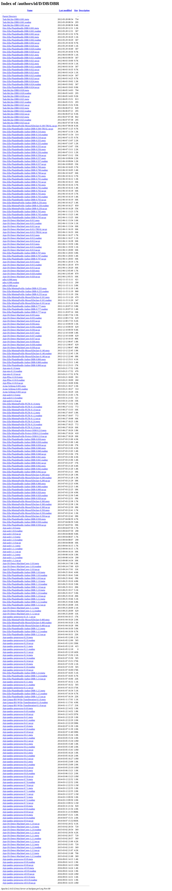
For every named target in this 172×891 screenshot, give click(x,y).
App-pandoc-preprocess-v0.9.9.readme (19, 871)
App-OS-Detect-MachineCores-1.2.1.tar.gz (21, 832)
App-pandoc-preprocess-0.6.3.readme (19, 756)
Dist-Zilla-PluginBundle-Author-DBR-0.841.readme (25, 460)
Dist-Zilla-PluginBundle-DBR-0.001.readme (22, 31)
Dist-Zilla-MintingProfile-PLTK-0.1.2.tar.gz (22, 418)
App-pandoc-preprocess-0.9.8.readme (19, 862)
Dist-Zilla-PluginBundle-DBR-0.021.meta (21, 55)
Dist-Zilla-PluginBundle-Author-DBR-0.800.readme (25, 362)
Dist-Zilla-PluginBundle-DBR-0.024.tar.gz (21, 87)
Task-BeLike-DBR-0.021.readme (17, 102)
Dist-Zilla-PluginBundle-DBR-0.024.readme (22, 84)
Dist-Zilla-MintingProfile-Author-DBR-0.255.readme (26, 291)
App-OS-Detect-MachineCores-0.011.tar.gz (21, 226)
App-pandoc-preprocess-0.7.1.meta (18, 788)
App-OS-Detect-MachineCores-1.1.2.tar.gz (21, 614)
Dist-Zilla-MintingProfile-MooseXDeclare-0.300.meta (26, 501)
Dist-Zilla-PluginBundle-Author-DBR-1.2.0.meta (24, 590)
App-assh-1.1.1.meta (11, 546)
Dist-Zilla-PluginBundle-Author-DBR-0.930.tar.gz (24, 525)
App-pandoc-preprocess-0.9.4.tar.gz (18, 821)
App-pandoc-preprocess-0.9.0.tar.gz (18, 812)
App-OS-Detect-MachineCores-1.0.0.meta (21, 563)
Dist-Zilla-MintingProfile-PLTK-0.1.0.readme (22, 407)
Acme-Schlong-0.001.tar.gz (14, 392)
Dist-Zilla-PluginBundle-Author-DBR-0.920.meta (24, 492)
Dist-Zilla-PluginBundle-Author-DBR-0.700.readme (25, 170)
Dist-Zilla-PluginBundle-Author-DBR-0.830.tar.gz (24, 445)
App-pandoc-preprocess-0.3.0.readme (19, 667)
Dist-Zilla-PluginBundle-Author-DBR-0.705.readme (25, 214)
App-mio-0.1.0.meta (11, 368)
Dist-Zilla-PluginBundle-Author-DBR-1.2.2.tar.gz (24, 605)
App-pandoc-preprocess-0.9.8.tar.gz (18, 865)
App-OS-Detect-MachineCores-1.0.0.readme (22, 566)
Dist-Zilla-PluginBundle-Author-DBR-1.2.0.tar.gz (24, 596)
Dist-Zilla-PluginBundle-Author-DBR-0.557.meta (24, 158)
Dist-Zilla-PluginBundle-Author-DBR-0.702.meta (24, 185)
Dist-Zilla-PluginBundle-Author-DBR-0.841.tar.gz (24, 463)
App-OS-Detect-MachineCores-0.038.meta (21, 342)
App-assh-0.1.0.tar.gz (12, 401)
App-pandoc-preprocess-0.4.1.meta (18, 717)
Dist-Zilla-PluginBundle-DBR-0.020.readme (22, 49)
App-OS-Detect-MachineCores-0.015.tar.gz (21, 268)
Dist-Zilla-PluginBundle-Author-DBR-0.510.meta (24, 132)
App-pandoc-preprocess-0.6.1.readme (19, 738)
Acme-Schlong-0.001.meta (14, 386)
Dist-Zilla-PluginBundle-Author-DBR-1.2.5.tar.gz (24, 696)
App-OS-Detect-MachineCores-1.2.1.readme (22, 838)
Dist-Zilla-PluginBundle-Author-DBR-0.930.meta (24, 519)
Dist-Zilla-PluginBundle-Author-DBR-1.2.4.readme (25, 676)
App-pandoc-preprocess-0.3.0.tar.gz (18, 670)
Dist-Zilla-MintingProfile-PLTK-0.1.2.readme (22, 415)
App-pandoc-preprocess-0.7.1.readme (19, 791)
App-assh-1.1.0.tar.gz (12, 543)
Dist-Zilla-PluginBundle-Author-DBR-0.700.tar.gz (24, 173)
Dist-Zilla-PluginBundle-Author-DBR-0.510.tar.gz (24, 137)
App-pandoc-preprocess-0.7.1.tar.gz (18, 794)
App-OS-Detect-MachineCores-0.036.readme (22, 327)
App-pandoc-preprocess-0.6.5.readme (19, 764)
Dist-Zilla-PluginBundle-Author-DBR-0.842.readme (25, 469)
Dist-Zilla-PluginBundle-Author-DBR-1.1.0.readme (25, 584)
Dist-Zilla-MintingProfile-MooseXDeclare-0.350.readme (27, 513)
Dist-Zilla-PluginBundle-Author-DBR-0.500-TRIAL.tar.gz (28, 129)
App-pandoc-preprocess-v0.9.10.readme (20, 880)
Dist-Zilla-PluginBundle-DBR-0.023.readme (22, 75)
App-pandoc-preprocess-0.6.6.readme (19, 773)
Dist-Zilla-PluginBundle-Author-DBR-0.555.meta (24, 140)
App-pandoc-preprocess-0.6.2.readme (19, 747)
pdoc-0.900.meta (10, 279)
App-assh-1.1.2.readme (13, 557)
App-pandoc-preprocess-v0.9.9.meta (18, 868)
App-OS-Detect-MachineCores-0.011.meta (21, 220)
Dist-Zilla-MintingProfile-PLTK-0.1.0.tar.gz (22, 410)
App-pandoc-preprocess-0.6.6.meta (18, 770)
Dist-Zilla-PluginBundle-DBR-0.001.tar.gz (21, 34)
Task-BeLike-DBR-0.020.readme (17, 93)
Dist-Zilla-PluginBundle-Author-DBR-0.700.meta (24, 167)
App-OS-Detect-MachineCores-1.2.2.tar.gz (21, 841)
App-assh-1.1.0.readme (13, 540)
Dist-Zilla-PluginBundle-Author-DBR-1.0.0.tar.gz (24, 578)
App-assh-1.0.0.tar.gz (12, 534)
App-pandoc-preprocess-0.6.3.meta (18, 753)
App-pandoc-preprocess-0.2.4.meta (18, 655)
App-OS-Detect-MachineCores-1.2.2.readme (22, 847)
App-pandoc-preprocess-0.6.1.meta (18, 735)
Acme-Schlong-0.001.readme (15, 389)
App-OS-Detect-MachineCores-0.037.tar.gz (21, 339)
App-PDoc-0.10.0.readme (14, 380)
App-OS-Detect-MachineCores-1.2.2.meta (21, 844)
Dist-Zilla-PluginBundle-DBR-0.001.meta (21, 28)
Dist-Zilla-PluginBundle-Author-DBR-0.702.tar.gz (24, 191)
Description (84, 10)
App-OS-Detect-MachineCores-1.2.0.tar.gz (21, 824)
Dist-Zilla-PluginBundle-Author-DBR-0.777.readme (25, 309)
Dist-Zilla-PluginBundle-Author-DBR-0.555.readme (25, 143)
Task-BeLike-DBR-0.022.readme (17, 111)
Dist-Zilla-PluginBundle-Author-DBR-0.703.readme (25, 197)
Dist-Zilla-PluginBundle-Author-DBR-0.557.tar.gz (24, 164)
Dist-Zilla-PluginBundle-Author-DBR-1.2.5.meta (24, 690)
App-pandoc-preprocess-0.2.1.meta (18, 646)
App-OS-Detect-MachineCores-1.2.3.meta (21, 853)
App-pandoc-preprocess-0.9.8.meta (18, 859)
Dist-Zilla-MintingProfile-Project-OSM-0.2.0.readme (26, 433)
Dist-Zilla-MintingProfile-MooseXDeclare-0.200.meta (26, 475)
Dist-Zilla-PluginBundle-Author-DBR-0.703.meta (24, 194)
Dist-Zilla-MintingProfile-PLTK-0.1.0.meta (21, 404)
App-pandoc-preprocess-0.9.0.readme (19, 809)
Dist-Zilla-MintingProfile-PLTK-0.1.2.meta (21, 412)
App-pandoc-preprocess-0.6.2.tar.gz (18, 750)
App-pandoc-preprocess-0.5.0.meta (18, 726)
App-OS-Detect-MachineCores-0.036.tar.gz (21, 330)
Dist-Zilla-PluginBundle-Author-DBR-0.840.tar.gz (24, 454)
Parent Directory (10, 16)
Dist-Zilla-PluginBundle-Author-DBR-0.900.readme (25, 486)
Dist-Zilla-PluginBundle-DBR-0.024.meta (21, 81)
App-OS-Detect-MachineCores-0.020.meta (21, 271)
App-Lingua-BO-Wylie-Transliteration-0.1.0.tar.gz (24, 705)
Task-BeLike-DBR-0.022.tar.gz (16, 114)
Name (30, 10)
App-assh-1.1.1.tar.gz (12, 551)
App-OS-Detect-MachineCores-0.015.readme (22, 265)
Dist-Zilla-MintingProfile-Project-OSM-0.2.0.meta (24, 430)
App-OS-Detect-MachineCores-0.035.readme (22, 318)
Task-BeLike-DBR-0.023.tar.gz (16, 123)
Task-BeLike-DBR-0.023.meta (16, 117)
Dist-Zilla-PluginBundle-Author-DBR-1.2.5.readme (25, 693)
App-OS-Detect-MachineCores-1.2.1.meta (21, 835)
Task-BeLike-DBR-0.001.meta (16, 19)
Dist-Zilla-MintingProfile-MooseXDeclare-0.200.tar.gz (26, 481)
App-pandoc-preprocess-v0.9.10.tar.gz (19, 883)
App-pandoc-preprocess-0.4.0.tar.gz (18, 714)
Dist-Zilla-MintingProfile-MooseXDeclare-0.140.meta (26, 350)
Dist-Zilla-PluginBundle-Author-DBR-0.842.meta (24, 466)
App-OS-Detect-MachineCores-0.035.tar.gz (21, 321)
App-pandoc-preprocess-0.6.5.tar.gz (18, 767)
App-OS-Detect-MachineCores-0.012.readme (22, 238)
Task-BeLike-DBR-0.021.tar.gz (16, 105)
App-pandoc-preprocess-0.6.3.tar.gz (18, 759)
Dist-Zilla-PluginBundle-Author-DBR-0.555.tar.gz (24, 146)
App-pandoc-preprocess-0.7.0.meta (18, 779)
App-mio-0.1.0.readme (12, 371)
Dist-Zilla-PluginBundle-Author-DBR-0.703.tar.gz (24, 200)
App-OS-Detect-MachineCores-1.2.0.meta (21, 827)
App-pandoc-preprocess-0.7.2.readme (19, 800)
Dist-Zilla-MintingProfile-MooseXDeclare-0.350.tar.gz (26, 516)
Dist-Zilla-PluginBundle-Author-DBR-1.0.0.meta (24, 572)
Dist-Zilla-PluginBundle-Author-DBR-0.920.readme (25, 495)
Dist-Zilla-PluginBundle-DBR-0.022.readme (22, 66)
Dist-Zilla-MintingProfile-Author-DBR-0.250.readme (26, 205)
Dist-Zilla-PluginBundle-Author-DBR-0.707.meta (24, 253)
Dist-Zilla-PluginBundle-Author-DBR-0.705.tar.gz (24, 217)
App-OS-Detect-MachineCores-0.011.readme (22, 223)
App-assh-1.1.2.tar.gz (12, 560)
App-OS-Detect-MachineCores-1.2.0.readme (22, 829)
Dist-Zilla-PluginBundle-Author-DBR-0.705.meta (24, 211)
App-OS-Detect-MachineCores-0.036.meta (21, 324)
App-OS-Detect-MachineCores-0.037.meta (21, 333)
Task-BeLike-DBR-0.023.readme (17, 120)
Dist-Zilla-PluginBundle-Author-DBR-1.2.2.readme (25, 602)
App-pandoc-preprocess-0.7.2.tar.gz (18, 803)
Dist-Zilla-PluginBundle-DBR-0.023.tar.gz (21, 78)
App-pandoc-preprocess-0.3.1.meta (18, 682)
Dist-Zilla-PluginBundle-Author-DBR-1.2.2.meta (24, 599)
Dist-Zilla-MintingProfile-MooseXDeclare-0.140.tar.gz (26, 356)
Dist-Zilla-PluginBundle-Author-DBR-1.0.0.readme (25, 575)
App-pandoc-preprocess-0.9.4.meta (18, 815)
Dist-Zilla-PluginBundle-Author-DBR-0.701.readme (25, 179)
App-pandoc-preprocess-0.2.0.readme (19, 640)
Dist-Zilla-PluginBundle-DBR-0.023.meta (21, 72)
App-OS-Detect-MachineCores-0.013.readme (22, 247)
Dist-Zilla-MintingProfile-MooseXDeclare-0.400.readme (27, 622)
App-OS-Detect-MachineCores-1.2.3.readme (22, 856)
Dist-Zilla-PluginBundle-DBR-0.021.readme (22, 58)
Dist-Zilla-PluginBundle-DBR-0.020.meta (21, 46)
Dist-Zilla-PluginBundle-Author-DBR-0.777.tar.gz (24, 312)
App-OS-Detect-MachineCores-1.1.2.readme (22, 611)
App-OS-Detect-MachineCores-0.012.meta (21, 235)
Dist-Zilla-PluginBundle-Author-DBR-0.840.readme (25, 451)
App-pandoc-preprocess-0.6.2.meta (18, 744)
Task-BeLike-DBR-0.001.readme (17, 22)
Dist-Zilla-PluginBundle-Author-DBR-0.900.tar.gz (24, 489)
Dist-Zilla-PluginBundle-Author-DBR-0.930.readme (25, 522)
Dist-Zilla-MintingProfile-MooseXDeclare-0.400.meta (26, 620)
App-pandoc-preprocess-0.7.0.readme (19, 782)
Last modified (65, 10)
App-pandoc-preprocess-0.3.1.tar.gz (18, 688)
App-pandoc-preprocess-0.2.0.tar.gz (18, 643)
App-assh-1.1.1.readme (13, 549)
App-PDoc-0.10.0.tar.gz (13, 383)
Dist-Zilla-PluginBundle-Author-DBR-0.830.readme (25, 442)
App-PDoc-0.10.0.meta (13, 377)
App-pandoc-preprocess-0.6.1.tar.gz (18, 741)
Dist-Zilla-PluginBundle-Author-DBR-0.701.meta (24, 176)
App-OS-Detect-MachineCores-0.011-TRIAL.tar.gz (25, 229)
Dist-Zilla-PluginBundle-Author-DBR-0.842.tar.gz (24, 472)
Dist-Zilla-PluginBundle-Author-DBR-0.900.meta (24, 483)
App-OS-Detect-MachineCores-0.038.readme (22, 344)
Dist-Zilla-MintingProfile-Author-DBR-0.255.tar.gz (25, 294)
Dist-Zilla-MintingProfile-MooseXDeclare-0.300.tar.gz (26, 507)
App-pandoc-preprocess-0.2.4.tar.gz (18, 661)
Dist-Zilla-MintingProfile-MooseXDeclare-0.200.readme (27, 478)
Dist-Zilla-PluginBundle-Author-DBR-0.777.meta (24, 306)
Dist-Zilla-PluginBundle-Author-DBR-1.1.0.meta (24, 581)
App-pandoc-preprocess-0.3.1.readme (19, 685)
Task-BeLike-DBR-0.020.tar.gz (16, 96)
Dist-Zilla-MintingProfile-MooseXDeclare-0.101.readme (27, 300)
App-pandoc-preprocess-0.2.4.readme (19, 658)
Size (76, 10)
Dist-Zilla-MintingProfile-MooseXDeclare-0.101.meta (26, 297)
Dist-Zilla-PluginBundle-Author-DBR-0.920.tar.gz (24, 498)
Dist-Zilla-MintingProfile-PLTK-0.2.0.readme (22, 424)
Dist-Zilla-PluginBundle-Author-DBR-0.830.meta (24, 439)
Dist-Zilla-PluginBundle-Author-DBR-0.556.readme (25, 152)
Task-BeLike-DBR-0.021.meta (16, 99)
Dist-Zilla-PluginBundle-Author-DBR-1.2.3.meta (24, 628)
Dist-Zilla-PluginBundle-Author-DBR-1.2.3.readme (25, 631)
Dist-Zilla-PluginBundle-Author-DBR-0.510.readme (25, 134)
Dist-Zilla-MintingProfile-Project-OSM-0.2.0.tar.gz (25, 436)
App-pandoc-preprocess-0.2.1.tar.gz (18, 652)
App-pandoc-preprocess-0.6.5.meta (18, 761)
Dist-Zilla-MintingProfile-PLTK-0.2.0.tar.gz (22, 427)
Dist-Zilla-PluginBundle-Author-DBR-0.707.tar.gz (24, 259)
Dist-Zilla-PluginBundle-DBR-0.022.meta (21, 64)
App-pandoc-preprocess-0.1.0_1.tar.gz (19, 617)
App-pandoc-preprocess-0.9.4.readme (19, 818)
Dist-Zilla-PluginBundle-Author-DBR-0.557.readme (25, 161)
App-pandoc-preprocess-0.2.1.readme (19, 649)
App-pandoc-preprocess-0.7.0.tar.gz (18, 785)
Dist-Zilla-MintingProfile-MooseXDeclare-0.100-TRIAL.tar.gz (30, 126)
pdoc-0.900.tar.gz (10, 285)
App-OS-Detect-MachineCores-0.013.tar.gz (21, 250)
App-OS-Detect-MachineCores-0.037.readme (22, 336)
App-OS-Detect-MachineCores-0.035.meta (21, 315)
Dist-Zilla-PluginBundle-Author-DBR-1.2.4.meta (24, 673)
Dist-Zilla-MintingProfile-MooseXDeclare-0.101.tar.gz (26, 303)
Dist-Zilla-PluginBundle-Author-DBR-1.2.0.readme (25, 593)
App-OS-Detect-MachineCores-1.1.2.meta (21, 608)
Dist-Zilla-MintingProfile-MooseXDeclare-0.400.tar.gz (26, 625)
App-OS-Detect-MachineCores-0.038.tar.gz (21, 347)
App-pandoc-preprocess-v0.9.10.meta (19, 877)
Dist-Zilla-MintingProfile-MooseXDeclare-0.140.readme (27, 353)
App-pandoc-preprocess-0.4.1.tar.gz (18, 723)
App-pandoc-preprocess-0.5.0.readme (19, 729)
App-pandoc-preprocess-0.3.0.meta (18, 664)
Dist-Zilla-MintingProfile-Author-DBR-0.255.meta (25, 288)
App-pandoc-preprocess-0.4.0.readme (19, 711)
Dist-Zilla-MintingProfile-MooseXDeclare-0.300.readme (27, 504)
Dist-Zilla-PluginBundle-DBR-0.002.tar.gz (21, 43)
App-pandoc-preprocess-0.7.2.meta (18, 797)
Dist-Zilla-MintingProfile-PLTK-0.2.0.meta (21, 421)
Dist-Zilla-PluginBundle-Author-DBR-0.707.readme (25, 256)
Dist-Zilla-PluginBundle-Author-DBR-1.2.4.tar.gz (24, 679)
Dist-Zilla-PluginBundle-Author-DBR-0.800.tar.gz (24, 365)
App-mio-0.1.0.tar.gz (12, 374)
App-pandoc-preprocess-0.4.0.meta (18, 708)
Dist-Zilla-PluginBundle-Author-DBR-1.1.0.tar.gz (24, 587)
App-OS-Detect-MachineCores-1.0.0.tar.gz (21, 569)
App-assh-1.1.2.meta (11, 554)
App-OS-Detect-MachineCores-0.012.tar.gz (21, 241)
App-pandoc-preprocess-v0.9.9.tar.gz (18, 874)
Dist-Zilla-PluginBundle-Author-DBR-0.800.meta (24, 359)
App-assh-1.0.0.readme (13, 531)
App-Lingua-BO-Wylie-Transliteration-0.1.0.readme (25, 702)
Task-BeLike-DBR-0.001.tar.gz (16, 25)
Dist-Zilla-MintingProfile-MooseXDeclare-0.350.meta (26, 510)
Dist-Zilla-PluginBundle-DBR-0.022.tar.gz (21, 69)
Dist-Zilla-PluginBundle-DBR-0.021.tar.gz (21, 61)
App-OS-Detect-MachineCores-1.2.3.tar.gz (21, 850)
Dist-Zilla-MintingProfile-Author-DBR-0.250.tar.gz (25, 208)
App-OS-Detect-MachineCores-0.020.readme (22, 273)
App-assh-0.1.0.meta (11, 395)
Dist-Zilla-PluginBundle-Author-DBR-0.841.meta (24, 457)
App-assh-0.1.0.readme (13, 398)
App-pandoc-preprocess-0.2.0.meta (18, 637)
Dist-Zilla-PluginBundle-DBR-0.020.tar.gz (21, 52)
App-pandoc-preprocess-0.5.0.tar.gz (18, 732)
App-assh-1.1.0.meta (11, 537)
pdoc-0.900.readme (11, 282)
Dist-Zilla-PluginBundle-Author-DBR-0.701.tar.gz (24, 182)
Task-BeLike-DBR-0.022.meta (16, 108)
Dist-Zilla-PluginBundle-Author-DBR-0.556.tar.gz (24, 155)
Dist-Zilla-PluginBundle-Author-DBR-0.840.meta (24, 448)
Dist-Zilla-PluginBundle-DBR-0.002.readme (22, 40)
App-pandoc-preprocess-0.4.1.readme (19, 720)
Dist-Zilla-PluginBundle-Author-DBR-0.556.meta (24, 149)
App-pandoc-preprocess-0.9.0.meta (18, 806)
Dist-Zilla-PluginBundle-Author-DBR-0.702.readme (25, 188)
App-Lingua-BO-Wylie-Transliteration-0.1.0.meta (24, 699)
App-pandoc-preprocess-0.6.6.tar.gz (18, 776)
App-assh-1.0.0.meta (11, 528)
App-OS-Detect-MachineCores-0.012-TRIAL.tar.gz (25, 232)
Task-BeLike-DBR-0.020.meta (16, 90)
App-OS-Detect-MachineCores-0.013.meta (21, 244)
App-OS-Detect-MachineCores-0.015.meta (21, 262)
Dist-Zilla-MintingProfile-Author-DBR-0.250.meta (25, 203)
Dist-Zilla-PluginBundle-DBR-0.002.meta (21, 37)
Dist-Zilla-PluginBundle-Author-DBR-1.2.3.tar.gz (24, 634)
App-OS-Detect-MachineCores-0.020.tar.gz (21, 276)
